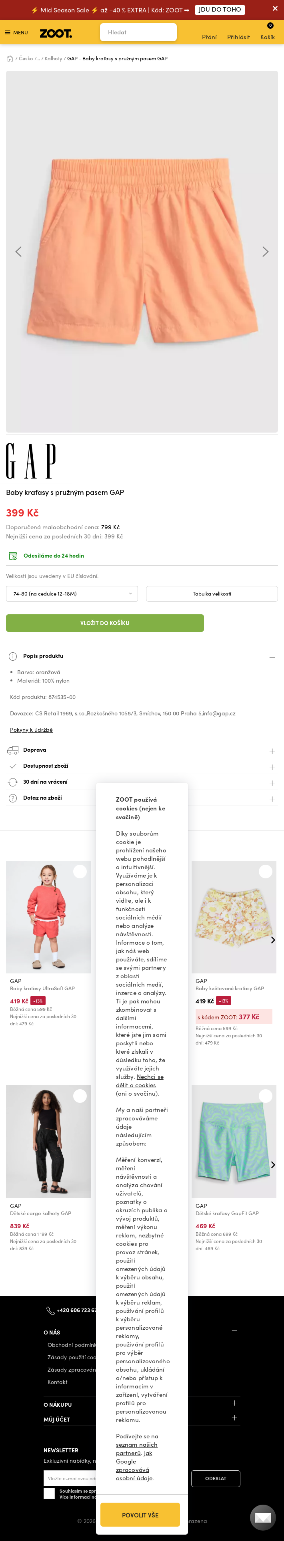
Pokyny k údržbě (31, 729)
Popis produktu (142, 656)
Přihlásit (238, 32)
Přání (209, 32)
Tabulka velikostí (212, 593)
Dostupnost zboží (142, 766)
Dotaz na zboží (142, 798)
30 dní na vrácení (142, 782)
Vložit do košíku (105, 623)
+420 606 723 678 (78, 1310)
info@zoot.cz (137, 1310)
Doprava (142, 750)
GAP (16, 981)
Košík (267, 31)
